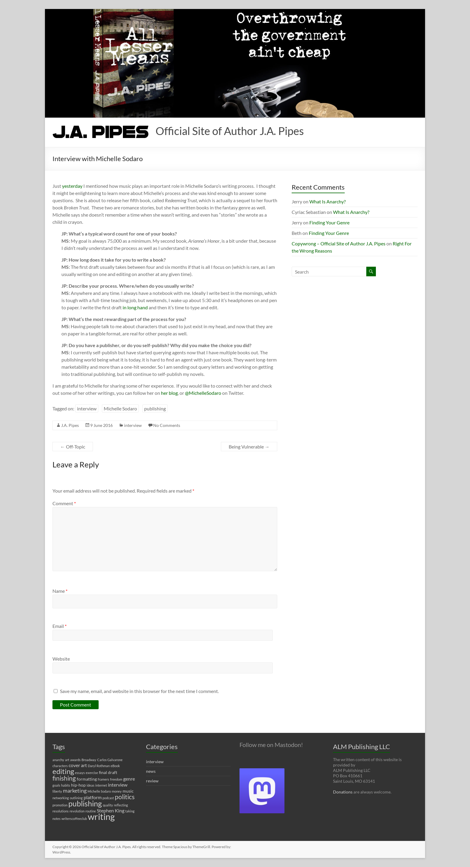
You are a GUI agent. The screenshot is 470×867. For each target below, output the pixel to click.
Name (59, 591)
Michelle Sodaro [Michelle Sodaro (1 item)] (99, 791)
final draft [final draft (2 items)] (108, 772)
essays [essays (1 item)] (80, 773)
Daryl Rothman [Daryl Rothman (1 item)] (99, 766)
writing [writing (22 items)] (101, 816)
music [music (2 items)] (128, 791)
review (152, 780)
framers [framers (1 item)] (103, 779)
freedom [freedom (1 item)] (116, 779)
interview (87, 408)
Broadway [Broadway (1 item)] (89, 760)
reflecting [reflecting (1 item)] (121, 805)
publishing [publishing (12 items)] (85, 803)
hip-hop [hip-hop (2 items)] (78, 785)
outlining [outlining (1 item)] (76, 798)
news (151, 771)
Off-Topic (72, 446)
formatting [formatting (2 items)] (87, 779)
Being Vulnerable (249, 446)
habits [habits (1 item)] (65, 785)
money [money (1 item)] (117, 791)
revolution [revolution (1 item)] (77, 811)
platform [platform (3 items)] (93, 797)
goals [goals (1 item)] (56, 785)
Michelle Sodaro (120, 408)
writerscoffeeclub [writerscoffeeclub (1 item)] (74, 818)
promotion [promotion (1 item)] (59, 805)
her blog (169, 393)
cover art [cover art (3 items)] (78, 765)
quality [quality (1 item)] (108, 805)
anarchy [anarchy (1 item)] (58, 760)
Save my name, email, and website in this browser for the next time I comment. (139, 691)
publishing (155, 408)
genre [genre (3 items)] (129, 779)
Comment (64, 503)
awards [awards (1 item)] (75, 760)
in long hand (135, 307)
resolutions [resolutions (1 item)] (60, 811)
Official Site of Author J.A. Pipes (230, 130)
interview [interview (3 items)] (117, 785)
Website (61, 659)
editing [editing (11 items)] (63, 771)
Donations (342, 791)
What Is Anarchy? (327, 201)
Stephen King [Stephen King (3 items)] (110, 810)
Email (59, 626)
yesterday (72, 186)
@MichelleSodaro (203, 393)
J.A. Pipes (70, 425)
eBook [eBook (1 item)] (115, 766)
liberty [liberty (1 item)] (57, 791)
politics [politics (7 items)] (125, 797)
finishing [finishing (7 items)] (64, 778)
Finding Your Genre (329, 222)
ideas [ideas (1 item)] (90, 785)
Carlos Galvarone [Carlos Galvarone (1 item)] (110, 760)
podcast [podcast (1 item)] (108, 798)
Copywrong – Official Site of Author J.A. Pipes (338, 243)
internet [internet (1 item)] (101, 785)
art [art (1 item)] (67, 760)
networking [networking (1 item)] (60, 798)
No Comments (166, 425)
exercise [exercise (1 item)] (92, 773)
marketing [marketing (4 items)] (75, 791)
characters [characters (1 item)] (60, 766)
